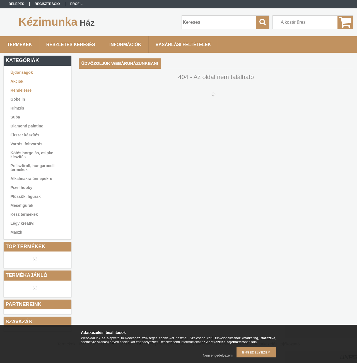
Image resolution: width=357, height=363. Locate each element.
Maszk (16, 232)
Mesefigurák (22, 205)
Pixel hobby (22, 187)
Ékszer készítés (25, 135)
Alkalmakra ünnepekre (31, 178)
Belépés (16, 4)
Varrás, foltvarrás (26, 144)
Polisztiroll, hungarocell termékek (33, 167)
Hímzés (17, 108)
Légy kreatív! (23, 223)
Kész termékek (24, 214)
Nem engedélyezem (218, 355)
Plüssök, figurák (26, 196)
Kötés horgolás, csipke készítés (32, 155)
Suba (15, 117)
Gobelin (18, 99)
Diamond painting (27, 126)
